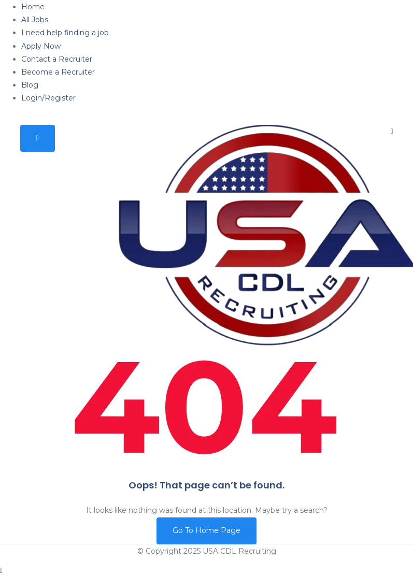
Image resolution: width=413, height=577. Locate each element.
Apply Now (41, 46)
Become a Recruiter (58, 72)
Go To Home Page (206, 530)
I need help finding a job (65, 32)
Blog (29, 85)
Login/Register (48, 98)
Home (33, 6)
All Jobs (34, 19)
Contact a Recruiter (56, 59)
